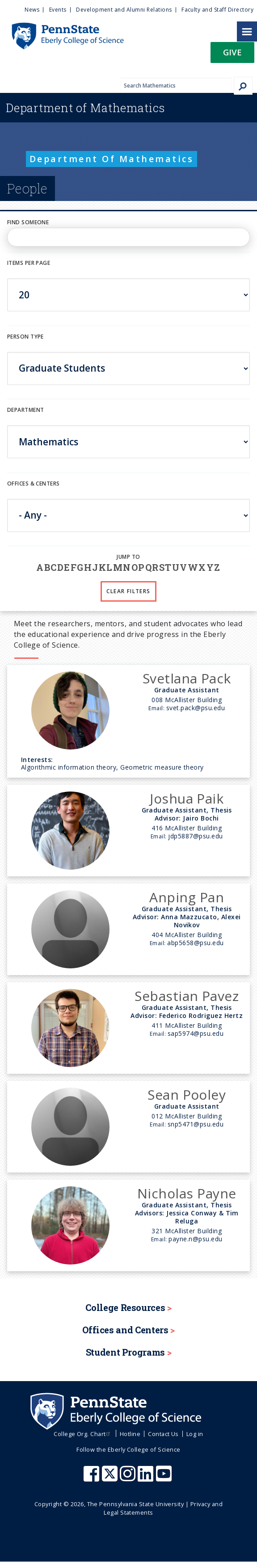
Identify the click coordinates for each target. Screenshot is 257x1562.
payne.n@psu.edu (195, 1239)
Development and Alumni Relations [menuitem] (124, 9)
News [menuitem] (32, 9)
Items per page (28, 263)
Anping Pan (186, 897)
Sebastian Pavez (187, 996)
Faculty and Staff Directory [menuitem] (217, 9)
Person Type (25, 336)
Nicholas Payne (186, 1193)
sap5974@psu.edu (195, 1033)
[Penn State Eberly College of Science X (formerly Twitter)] (111, 1478)
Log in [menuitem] (194, 1434)
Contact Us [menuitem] (163, 1434)
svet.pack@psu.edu (195, 708)
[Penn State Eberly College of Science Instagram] (129, 1478)
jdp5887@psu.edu (195, 836)
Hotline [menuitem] (130, 1434)
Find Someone (28, 222)
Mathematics (85, 107)
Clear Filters (128, 591)
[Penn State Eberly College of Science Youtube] (164, 1478)
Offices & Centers (33, 483)
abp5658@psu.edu (195, 942)
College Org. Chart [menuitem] (83, 1434)
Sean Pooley (186, 1094)
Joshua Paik (186, 798)
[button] (232, 55)
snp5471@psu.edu (195, 1124)
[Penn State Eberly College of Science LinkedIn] (147, 1478)
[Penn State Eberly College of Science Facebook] (92, 1478)
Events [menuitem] (58, 9)
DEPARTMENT (25, 410)
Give (232, 52)
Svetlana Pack (187, 678)
